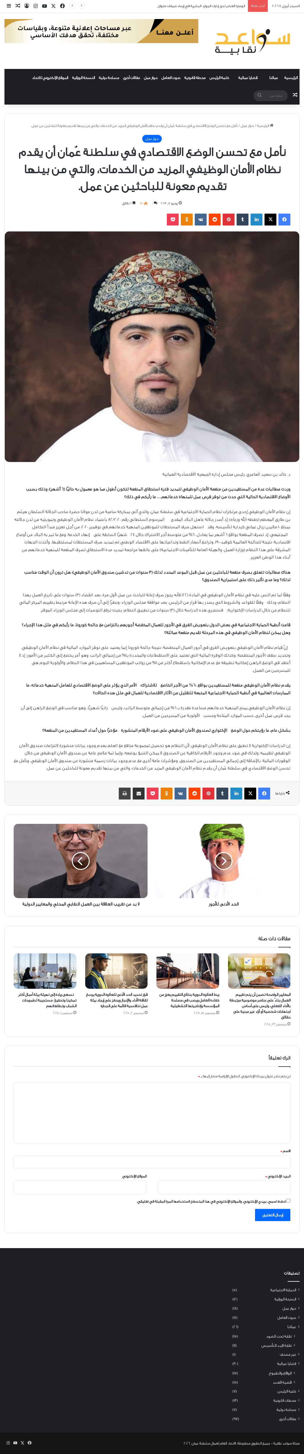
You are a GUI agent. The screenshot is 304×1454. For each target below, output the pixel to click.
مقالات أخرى (131, 77)
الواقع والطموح (280, 1373)
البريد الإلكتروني (277, 1176)
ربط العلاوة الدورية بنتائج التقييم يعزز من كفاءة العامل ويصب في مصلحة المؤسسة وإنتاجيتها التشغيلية (189, 1000)
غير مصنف (288, 1354)
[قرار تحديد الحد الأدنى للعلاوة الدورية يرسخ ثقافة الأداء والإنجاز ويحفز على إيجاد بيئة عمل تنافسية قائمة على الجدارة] (116, 971)
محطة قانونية (194, 77)
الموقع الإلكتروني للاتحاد (50, 77)
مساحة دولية (109, 77)
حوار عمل (150, 77)
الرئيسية (290, 77)
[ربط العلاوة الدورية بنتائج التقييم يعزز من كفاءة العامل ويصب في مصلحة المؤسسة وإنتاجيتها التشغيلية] (187, 971)
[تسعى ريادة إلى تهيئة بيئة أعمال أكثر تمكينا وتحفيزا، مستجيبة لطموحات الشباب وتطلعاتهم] (45, 971)
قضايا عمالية (247, 77)
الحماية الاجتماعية (283, 1290)
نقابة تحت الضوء (279, 1336)
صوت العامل (171, 77)
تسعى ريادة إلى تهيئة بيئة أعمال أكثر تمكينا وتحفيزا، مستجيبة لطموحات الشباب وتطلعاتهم (47, 1000)
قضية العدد (282, 1382)
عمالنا (273, 77)
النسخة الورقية (83, 77)
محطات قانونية (284, 1400)
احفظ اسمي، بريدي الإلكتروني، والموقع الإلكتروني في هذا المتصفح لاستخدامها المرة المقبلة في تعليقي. (211, 1201)
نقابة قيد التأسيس (277, 1345)
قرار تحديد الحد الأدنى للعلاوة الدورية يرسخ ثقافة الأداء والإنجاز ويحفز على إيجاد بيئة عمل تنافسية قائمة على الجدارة (117, 1000)
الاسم (285, 1151)
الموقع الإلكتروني (134, 1176)
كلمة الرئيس (219, 77)
